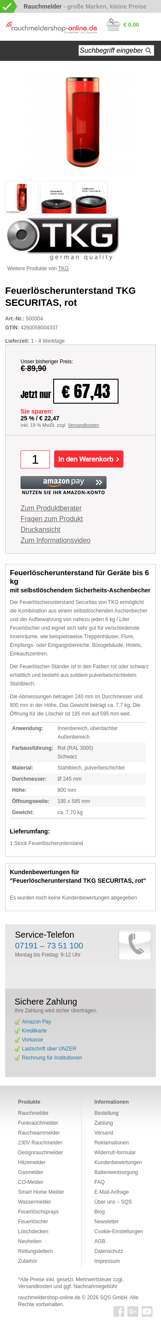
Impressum (107, 1261)
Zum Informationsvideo (56, 540)
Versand (103, 1133)
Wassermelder (34, 1202)
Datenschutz (108, 1251)
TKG (63, 269)
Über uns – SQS (113, 1202)
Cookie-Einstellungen (118, 1231)
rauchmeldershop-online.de (49, 1298)
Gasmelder (30, 1172)
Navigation (38, 51)
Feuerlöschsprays (38, 1212)
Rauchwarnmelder (39, 1133)
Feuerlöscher (33, 1222)
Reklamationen (111, 1143)
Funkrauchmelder (38, 1123)
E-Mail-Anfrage (111, 1192)
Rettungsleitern (35, 1251)
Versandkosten (83, 425)
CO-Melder (30, 1182)
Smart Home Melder (41, 1192)
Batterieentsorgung (116, 1172)
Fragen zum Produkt (52, 518)
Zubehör (27, 1261)
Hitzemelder (32, 1162)
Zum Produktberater (51, 508)
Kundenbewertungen (118, 1162)
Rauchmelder (33, 1113)
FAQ (99, 1182)
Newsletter (106, 1222)
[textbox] (116, 50)
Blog (99, 1212)
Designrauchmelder (40, 1153)
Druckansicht (40, 529)
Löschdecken (33, 1231)
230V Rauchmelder (40, 1143)
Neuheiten (30, 1241)
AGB (99, 1241)
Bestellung (106, 1113)
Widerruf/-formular (115, 1153)
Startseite (15, 51)
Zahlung (103, 1123)
